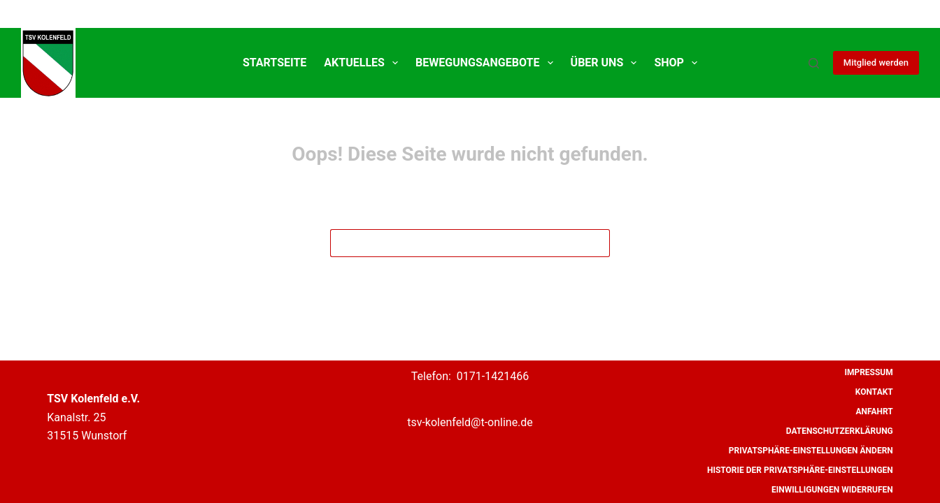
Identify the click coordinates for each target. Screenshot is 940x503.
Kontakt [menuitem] (874, 392)
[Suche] (814, 63)
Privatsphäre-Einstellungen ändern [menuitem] (811, 450)
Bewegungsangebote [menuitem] (486, 62)
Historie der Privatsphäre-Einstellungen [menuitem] (800, 470)
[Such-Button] (596, 243)
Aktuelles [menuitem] (364, 62)
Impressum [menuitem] (868, 372)
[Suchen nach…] (456, 243)
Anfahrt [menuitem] (873, 411)
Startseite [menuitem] (274, 62)
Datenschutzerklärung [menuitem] (839, 431)
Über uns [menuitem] (607, 62)
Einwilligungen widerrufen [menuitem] (832, 490)
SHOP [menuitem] (678, 62)
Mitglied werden (876, 62)
